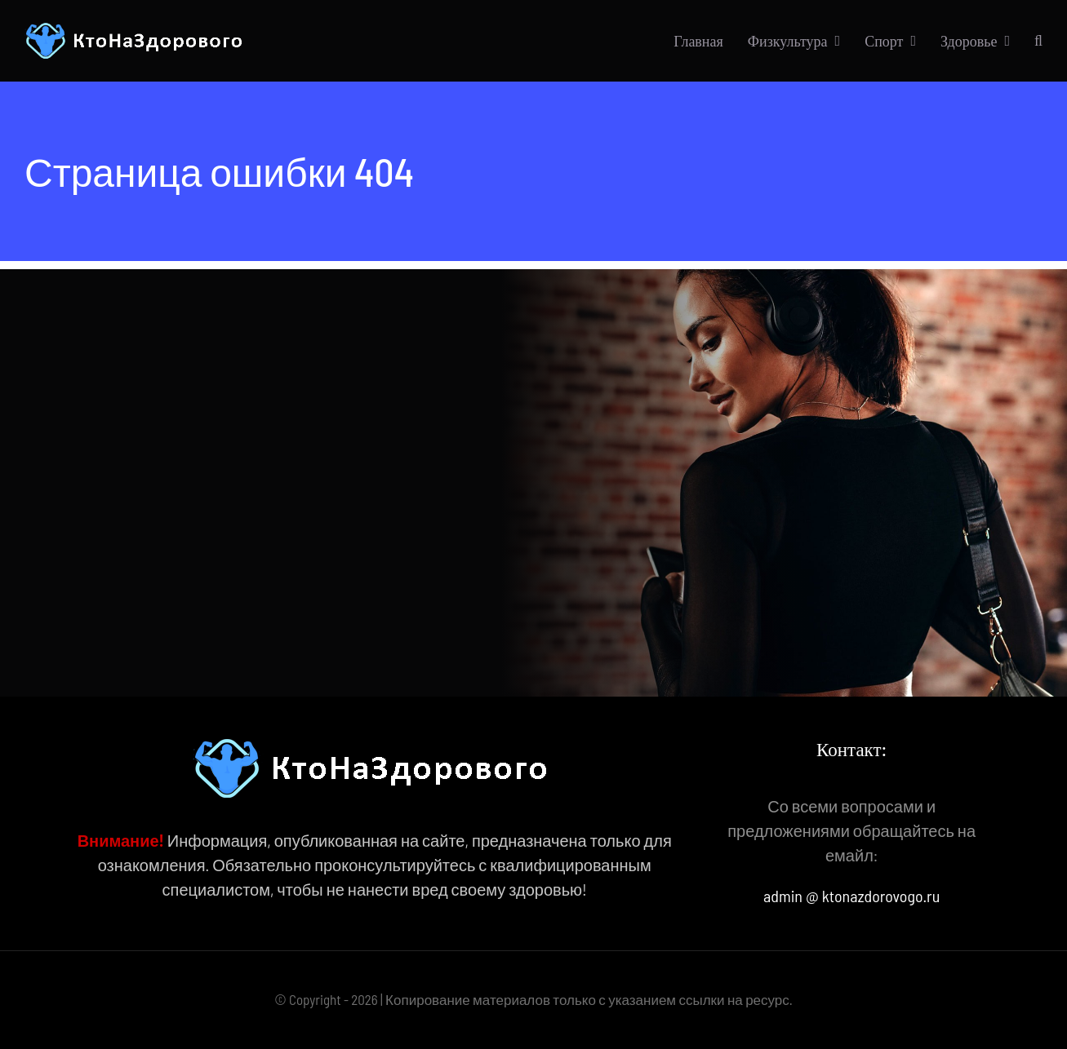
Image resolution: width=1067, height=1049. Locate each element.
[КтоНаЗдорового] (136, 30)
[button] (1038, 41)
